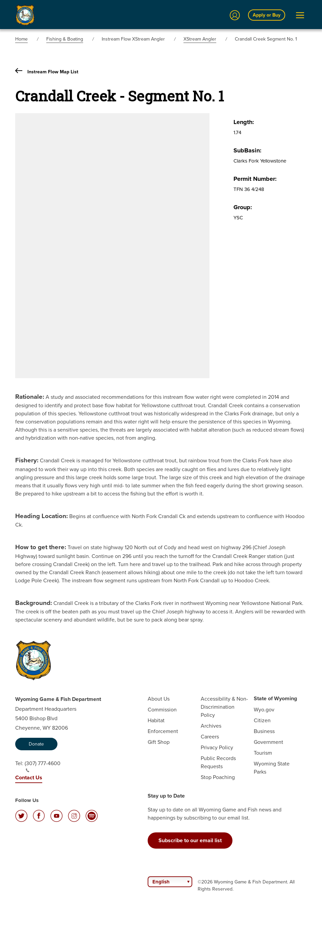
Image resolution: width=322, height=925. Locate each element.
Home (21, 38)
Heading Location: (41, 515)
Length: (243, 122)
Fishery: (27, 460)
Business (264, 731)
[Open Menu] (300, 15)
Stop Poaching (218, 777)
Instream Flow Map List (46, 71)
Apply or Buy (266, 14)
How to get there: (40, 547)
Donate (36, 743)
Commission (162, 709)
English (161, 881)
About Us (159, 698)
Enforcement (163, 731)
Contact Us (28, 777)
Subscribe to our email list (190, 840)
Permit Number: (255, 178)
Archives (211, 725)
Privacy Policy (217, 747)
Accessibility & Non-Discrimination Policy (224, 707)
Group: (242, 207)
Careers (210, 736)
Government (268, 742)
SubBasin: (247, 150)
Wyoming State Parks (272, 767)
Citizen (262, 720)
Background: (33, 602)
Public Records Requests (218, 762)
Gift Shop (159, 742)
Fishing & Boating (64, 38)
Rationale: (29, 396)
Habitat (156, 720)
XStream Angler (199, 38)
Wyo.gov (264, 709)
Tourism (263, 752)
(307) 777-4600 (42, 766)
